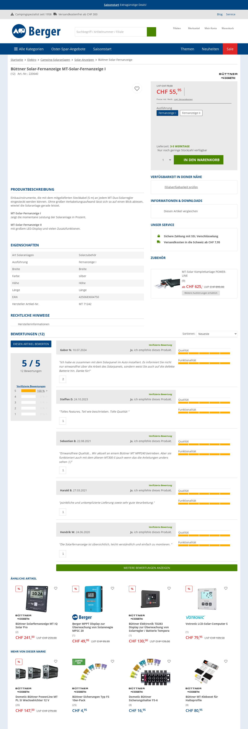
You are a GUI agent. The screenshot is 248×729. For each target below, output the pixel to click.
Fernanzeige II (191, 113)
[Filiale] (177, 31)
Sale (230, 49)
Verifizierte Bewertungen (31, 386)
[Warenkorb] (228, 31)
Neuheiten (210, 49)
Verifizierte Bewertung (160, 344)
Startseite (17, 60)
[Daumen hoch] (62, 379)
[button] (194, 283)
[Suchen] (151, 31)
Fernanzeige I (167, 113)
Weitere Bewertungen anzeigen (147, 568)
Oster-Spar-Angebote (68, 49)
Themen (187, 49)
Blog (220, 14)
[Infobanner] (125, 5)
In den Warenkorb (199, 159)
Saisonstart (111, 5)
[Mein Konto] (211, 31)
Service (230, 14)
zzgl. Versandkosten (183, 99)
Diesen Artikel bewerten (31, 344)
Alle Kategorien (31, 49)
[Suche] (111, 31)
